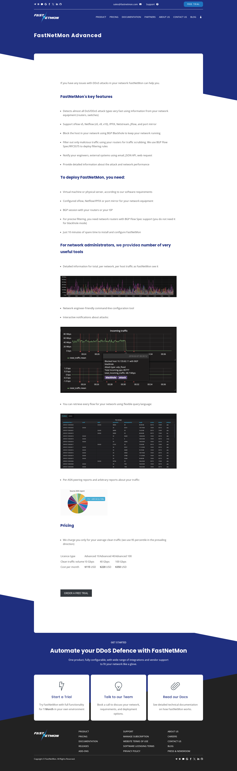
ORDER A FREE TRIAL (76, 593)
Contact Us (180, 17)
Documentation (131, 17)
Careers (172, 736)
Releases (84, 746)
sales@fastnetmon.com (125, 4)
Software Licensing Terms (138, 746)
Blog (193, 17)
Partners (150, 17)
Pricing (114, 17)
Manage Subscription (136, 736)
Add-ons (84, 751)
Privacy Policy (131, 751)
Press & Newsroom (179, 751)
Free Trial (193, 4)
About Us (164, 17)
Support (150, 4)
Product (101, 17)
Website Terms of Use (135, 741)
